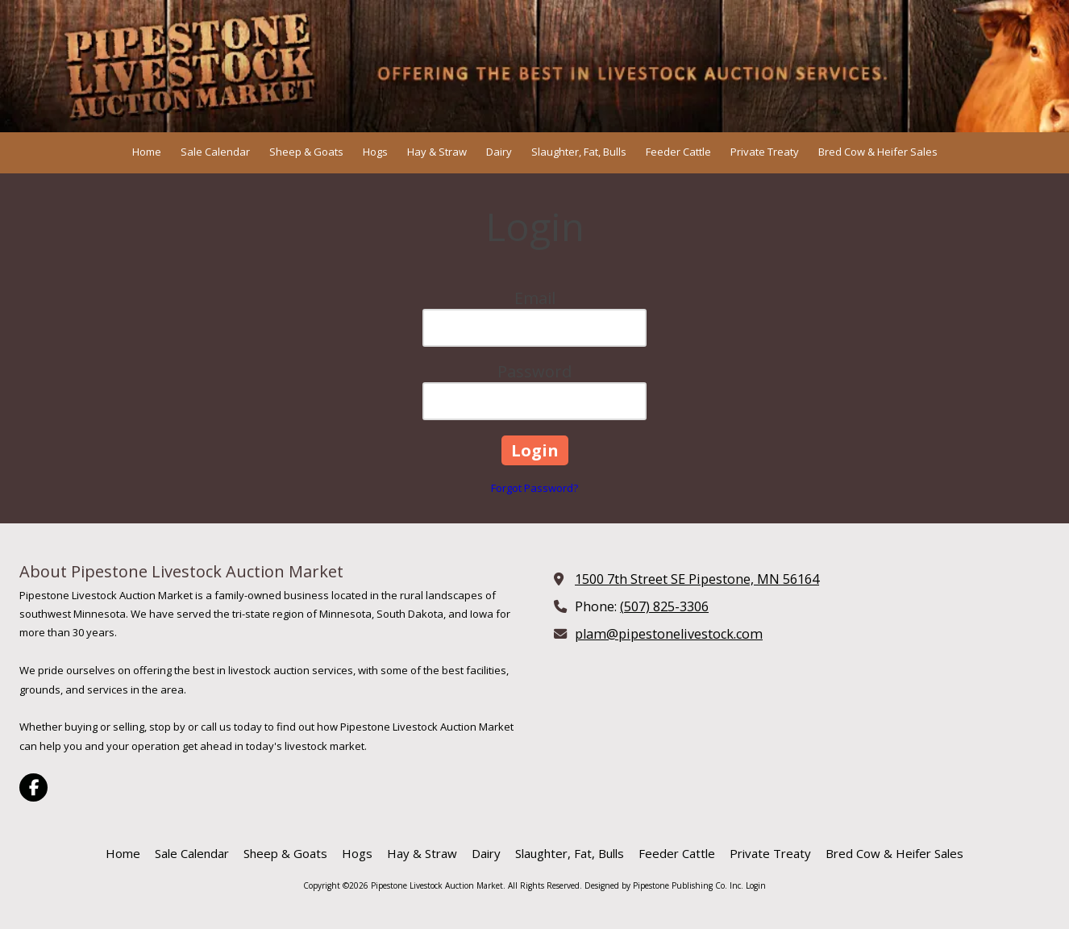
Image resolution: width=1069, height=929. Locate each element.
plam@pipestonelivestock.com (669, 634)
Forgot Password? (534, 488)
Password (534, 371)
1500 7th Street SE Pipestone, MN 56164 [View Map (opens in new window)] (697, 579)
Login (756, 885)
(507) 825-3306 (664, 606)
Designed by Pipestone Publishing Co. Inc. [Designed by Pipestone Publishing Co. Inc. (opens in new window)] (663, 885)
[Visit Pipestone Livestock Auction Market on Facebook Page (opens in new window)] (33, 787)
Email (534, 298)
